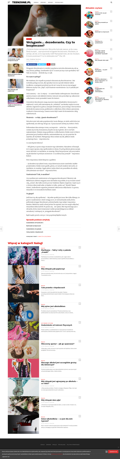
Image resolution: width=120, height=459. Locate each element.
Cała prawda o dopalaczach (34, 232)
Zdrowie (43, 2)
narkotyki (41, 236)
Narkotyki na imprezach (33, 226)
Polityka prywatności (73, 444)
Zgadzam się (113, 451)
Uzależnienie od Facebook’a (34, 222)
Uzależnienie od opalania (33, 229)
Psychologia (59, 2)
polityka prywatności (57, 454)
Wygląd (50, 2)
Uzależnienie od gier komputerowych (14, 59)
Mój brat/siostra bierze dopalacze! (15, 75)
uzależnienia (47, 236)
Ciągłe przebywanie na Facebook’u (15, 105)
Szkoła (36, 2)
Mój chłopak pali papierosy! (13, 90)
